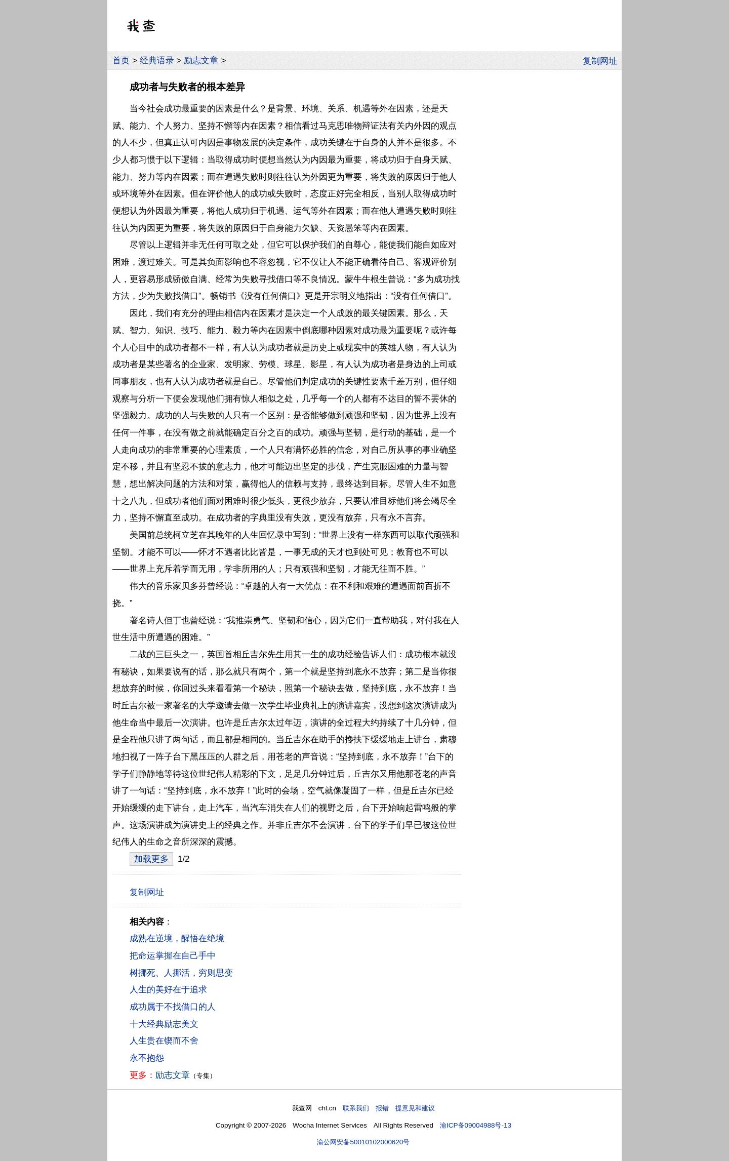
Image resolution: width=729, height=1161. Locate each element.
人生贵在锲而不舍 (164, 1041)
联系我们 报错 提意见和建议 (389, 1108)
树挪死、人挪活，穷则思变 (181, 973)
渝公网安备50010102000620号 (363, 1142)
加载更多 (151, 859)
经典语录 (157, 60)
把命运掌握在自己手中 (173, 955)
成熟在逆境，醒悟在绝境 (177, 938)
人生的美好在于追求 (168, 989)
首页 (121, 60)
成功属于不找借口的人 (173, 1007)
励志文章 (201, 60)
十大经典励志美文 (164, 1024)
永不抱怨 (147, 1058)
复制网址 (602, 60)
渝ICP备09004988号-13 (475, 1125)
